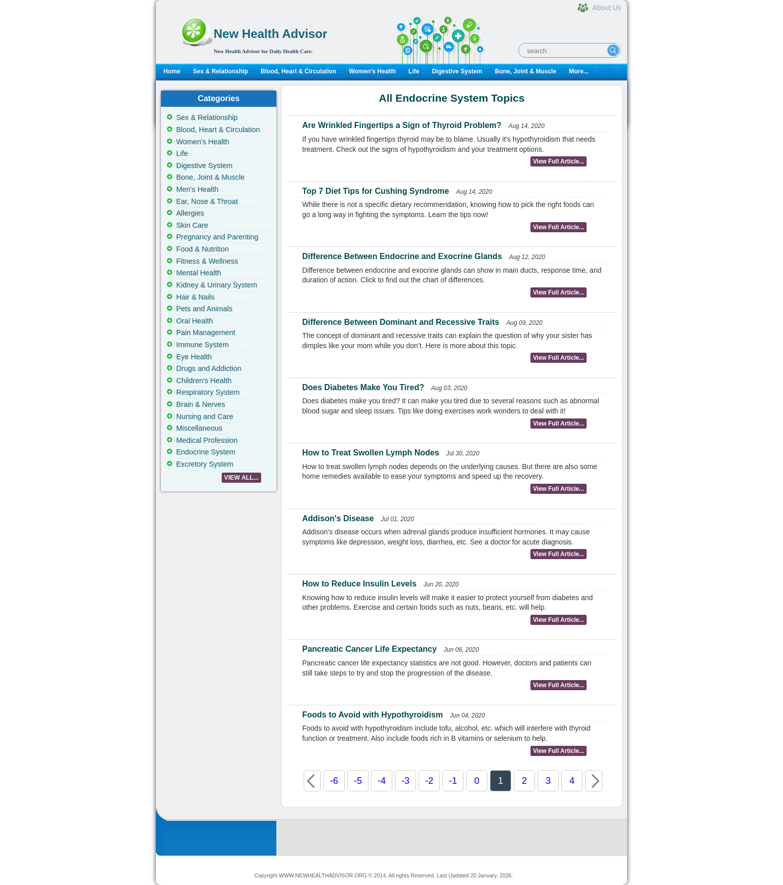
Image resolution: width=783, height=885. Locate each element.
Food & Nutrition (202, 249)
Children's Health (203, 380)
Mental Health (198, 273)
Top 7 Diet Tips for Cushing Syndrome (375, 191)
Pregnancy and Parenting (217, 237)
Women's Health (372, 71)
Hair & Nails (195, 297)
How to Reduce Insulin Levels (359, 583)
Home (171, 71)
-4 (382, 781)
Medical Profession (207, 440)
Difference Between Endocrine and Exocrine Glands (402, 256)
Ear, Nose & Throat (207, 201)
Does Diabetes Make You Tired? (363, 387)
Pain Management (205, 332)
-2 (429, 781)
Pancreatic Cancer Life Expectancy (369, 649)
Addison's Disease (338, 518)
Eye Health (194, 357)
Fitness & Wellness (207, 261)
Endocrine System (205, 452)
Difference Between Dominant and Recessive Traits (400, 322)
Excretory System (204, 464)
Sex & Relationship (220, 71)
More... (579, 71)
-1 (453, 781)
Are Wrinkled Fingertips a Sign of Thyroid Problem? (402, 125)
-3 (405, 781)
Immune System (202, 345)
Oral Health (194, 321)
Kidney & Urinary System (216, 285)
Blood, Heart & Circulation (298, 71)
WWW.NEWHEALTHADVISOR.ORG (323, 875)
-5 (358, 781)
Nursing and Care (204, 416)
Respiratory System (208, 392)
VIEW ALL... (241, 477)
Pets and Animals (204, 309)
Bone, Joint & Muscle (525, 71)
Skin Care (192, 225)
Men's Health (197, 189)
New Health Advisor (270, 33)
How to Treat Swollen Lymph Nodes (370, 452)
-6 (334, 781)
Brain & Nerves (200, 404)
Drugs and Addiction (208, 368)
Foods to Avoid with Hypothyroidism (372, 714)
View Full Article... (558, 161)
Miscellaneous (199, 428)
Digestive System (457, 71)
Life (413, 71)
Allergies (190, 213)
